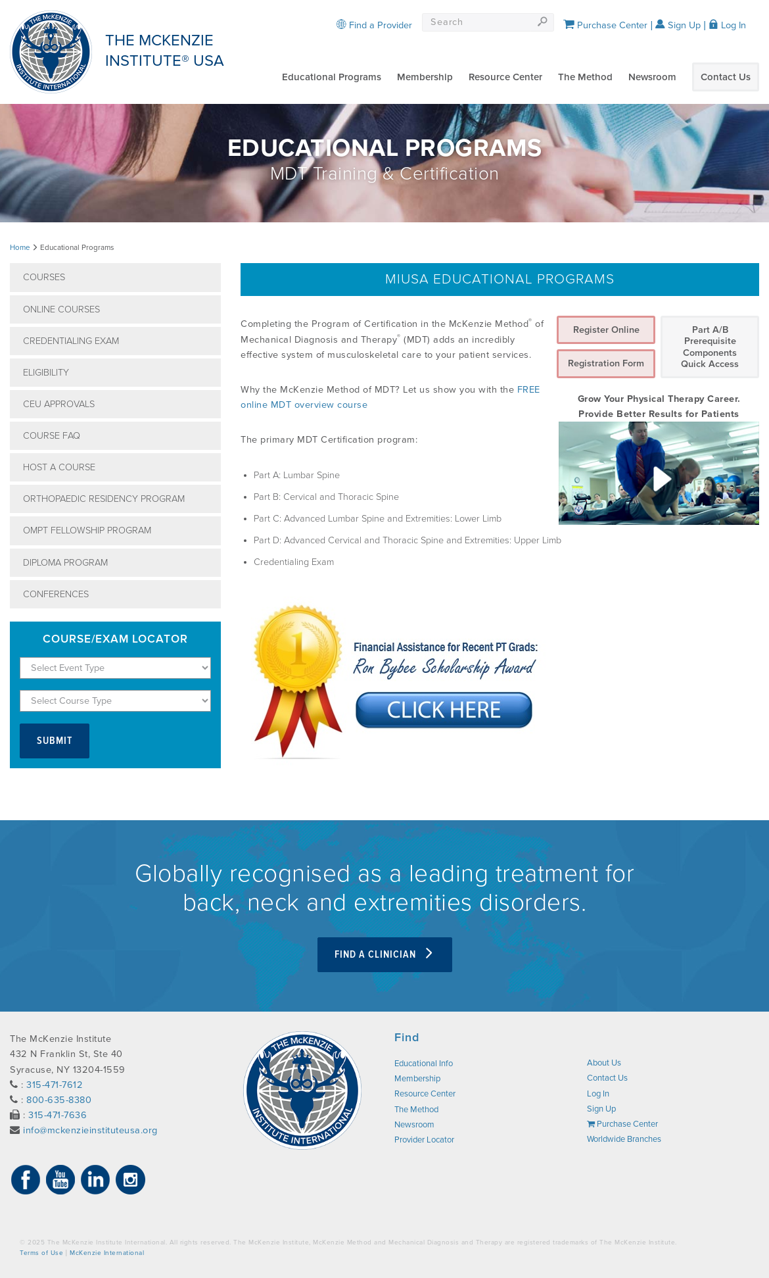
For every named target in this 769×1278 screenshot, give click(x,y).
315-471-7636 (57, 1115)
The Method (585, 77)
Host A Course (59, 467)
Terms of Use (41, 1253)
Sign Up (678, 25)
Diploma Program (65, 562)
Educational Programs (331, 77)
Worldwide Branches (624, 1139)
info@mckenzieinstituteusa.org (90, 1130)
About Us (604, 1063)
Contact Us (726, 77)
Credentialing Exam (71, 341)
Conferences (56, 594)
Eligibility (46, 372)
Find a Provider (374, 25)
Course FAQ (51, 435)
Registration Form (606, 363)
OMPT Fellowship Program (87, 530)
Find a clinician (385, 955)
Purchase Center (605, 25)
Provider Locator (424, 1140)
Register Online (606, 329)
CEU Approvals (59, 404)
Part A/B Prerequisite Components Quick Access (710, 347)
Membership (425, 77)
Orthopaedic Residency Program (104, 498)
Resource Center (505, 77)
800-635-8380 (58, 1100)
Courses (44, 277)
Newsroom (652, 77)
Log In (727, 25)
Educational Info (423, 1063)
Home (20, 247)
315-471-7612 (54, 1085)
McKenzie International (107, 1253)
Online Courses (61, 309)
